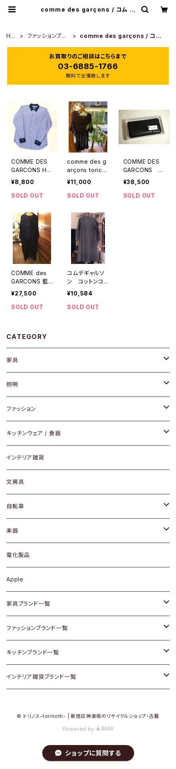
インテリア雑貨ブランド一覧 (41, 676)
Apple (15, 579)
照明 (12, 384)
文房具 (15, 481)
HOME (11, 36)
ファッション (21, 408)
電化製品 (18, 554)
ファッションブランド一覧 (47, 36)
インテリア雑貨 (25, 457)
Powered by (88, 729)
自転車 (15, 506)
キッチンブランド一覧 (32, 652)
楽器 (12, 530)
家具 (12, 360)
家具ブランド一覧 (28, 603)
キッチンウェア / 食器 (33, 433)
